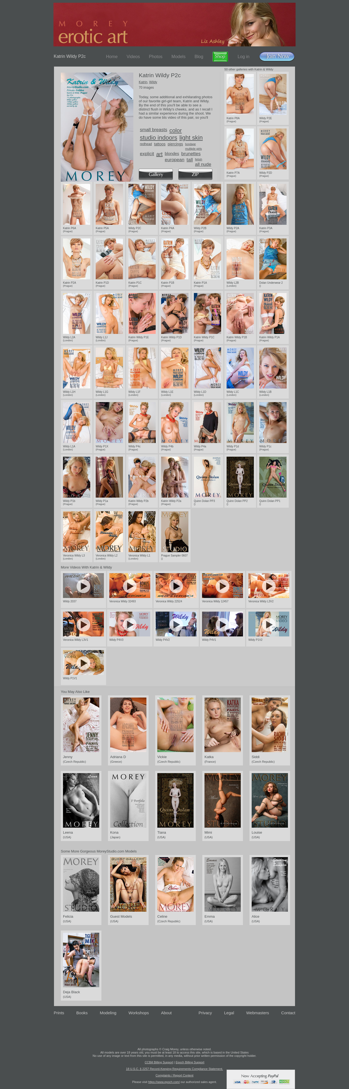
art (159, 154)
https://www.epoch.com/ (164, 1082)
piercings (175, 144)
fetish (198, 159)
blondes (172, 153)
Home (112, 56)
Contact (288, 1012)
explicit (147, 153)
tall (189, 160)
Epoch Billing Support (190, 1062)
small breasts (153, 129)
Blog (198, 56)
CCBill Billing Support (159, 1062)
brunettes (191, 153)
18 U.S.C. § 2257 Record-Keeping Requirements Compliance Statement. (174, 1068)
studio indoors (158, 137)
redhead (146, 144)
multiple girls (193, 148)
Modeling (108, 1012)
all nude (203, 164)
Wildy (153, 82)
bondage (190, 144)
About (166, 1012)
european (174, 159)
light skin (191, 137)
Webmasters (257, 1012)
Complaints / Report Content (175, 1075)
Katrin (143, 82)
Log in (243, 56)
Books (82, 1012)
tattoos (160, 144)
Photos (156, 56)
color (175, 130)
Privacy (205, 1012)
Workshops (138, 1012)
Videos (133, 56)
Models (179, 56)
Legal (229, 1012)
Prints (59, 1012)
